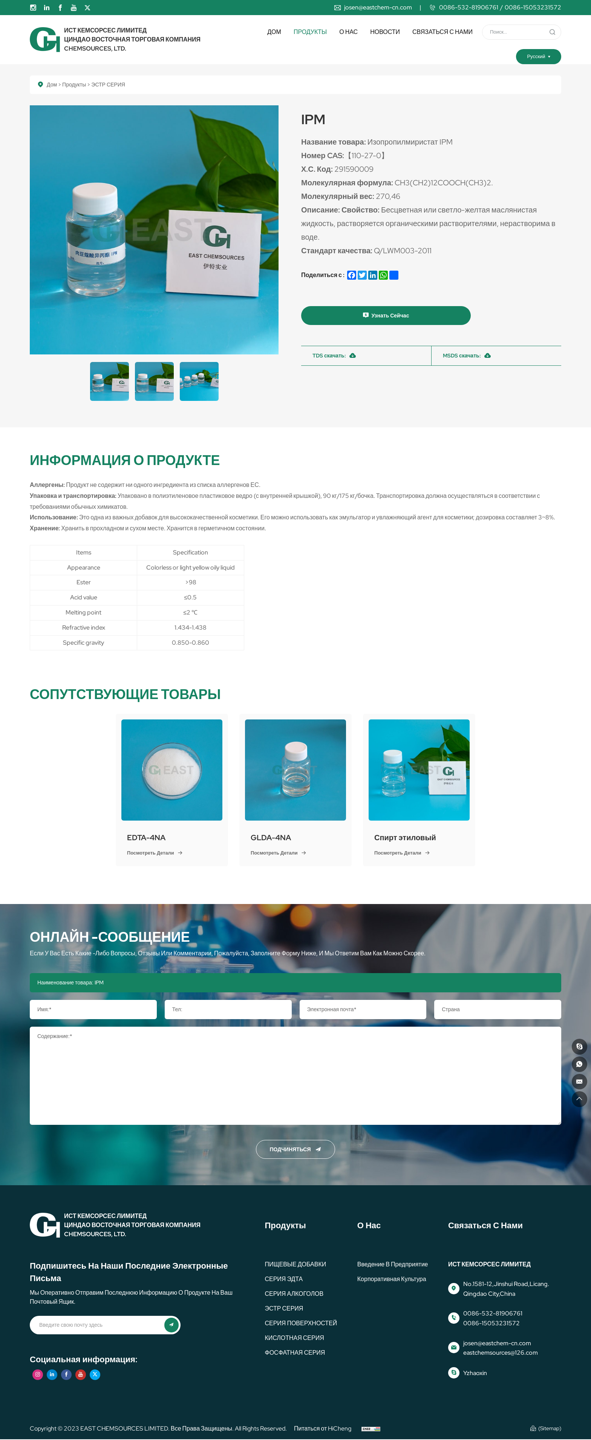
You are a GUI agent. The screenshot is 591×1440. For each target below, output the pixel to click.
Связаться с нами (442, 32)
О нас (348, 32)
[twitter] (87, 8)
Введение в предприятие (392, 1264)
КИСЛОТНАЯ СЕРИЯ (294, 1338)
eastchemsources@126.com (500, 1353)
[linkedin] (46, 8)
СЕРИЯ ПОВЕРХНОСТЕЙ (301, 1323)
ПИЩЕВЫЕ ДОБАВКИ (295, 1264)
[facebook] (60, 8)
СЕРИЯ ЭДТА (284, 1279)
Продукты (310, 32)
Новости (385, 32)
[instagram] (33, 8)
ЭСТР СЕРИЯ (284, 1308)
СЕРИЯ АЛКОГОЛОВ (294, 1294)
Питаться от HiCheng (322, 1429)
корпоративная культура (391, 1279)
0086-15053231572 (533, 7)
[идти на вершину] (578, 1098)
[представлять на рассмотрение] (552, 32)
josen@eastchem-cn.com (378, 7)
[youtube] (73, 8)
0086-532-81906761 (468, 7)
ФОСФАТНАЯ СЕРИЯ (295, 1353)
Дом (274, 32)
